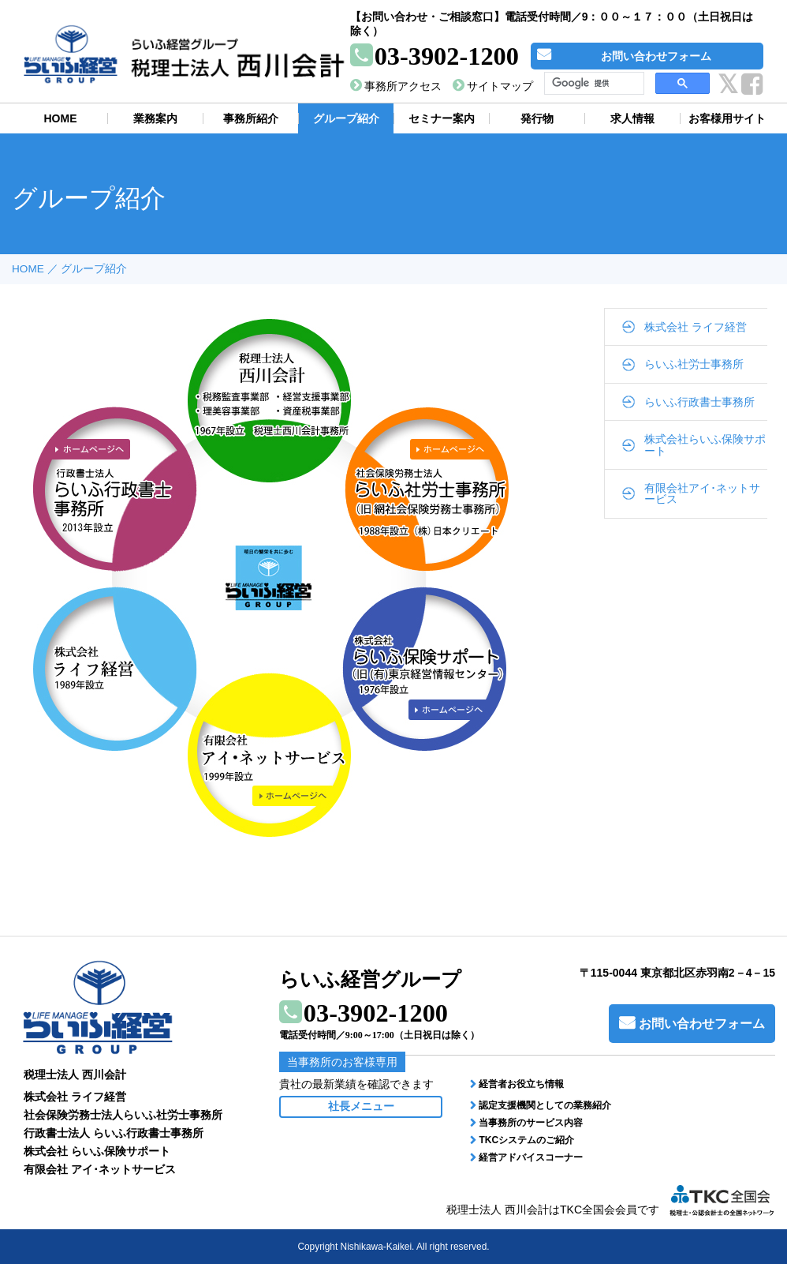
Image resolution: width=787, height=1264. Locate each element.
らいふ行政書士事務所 (699, 402)
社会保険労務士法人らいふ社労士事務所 (123, 1114)
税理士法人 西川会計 (75, 1074)
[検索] (592, 84)
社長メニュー (361, 1106)
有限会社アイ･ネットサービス (702, 493)
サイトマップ (500, 86)
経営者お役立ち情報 (521, 1084)
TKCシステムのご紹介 (526, 1140)
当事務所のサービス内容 (531, 1122)
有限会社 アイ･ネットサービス (100, 1169)
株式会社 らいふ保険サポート (97, 1151)
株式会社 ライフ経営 (695, 327)
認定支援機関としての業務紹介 (545, 1105)
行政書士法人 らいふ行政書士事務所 (113, 1133)
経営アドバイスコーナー (531, 1157)
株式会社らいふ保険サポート (705, 444)
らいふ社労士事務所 (694, 364)
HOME (28, 269)
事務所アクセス (403, 86)
